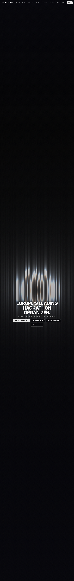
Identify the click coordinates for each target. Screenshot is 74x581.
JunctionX (38, 2)
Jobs (63, 2)
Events (18, 2)
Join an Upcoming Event (21, 320)
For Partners (30, 2)
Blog (58, 2)
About (23, 2)
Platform (45, 2)
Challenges (52, 2)
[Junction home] (7, 2)
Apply (69, 2)
